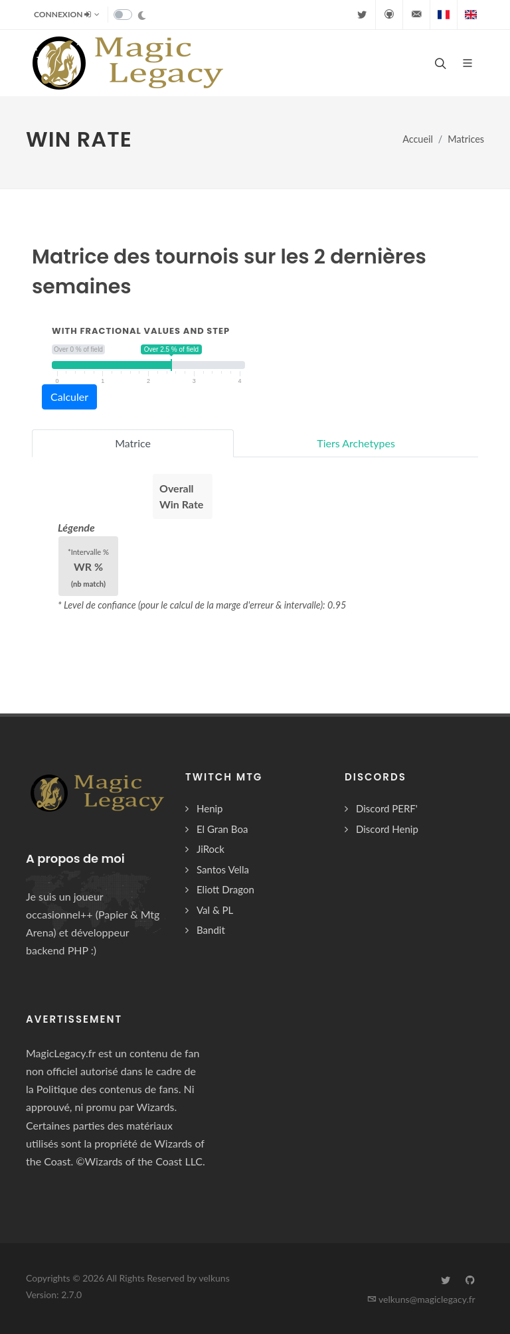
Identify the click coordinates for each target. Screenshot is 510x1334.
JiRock (210, 849)
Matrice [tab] (133, 443)
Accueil (417, 139)
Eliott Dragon (225, 889)
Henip (210, 808)
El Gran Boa (222, 829)
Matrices (466, 139)
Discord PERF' (387, 808)
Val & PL (215, 910)
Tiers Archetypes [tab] (356, 443)
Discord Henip (387, 829)
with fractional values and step (141, 331)
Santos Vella (223, 869)
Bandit (211, 930)
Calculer (69, 396)
